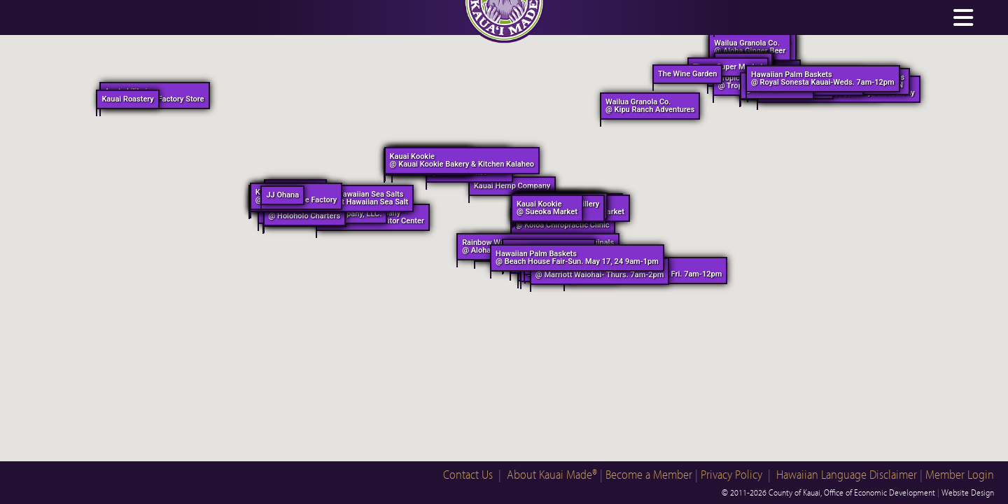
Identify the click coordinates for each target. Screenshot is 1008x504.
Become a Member (649, 474)
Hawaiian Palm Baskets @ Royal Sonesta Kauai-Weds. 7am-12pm (823, 78)
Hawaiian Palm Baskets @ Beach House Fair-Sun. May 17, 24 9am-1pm (577, 257)
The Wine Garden (687, 73)
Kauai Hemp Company (512, 185)
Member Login (959, 474)
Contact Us (468, 474)
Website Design (967, 492)
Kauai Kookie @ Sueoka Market (547, 208)
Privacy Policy (731, 474)
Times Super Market (728, 66)
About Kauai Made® (552, 474)
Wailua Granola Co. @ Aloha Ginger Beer (749, 46)
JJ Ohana (282, 195)
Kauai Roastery (127, 99)
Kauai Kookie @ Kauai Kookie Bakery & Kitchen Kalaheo (462, 160)
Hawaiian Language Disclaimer (846, 474)
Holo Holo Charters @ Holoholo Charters (305, 212)
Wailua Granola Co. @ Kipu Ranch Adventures (650, 105)
